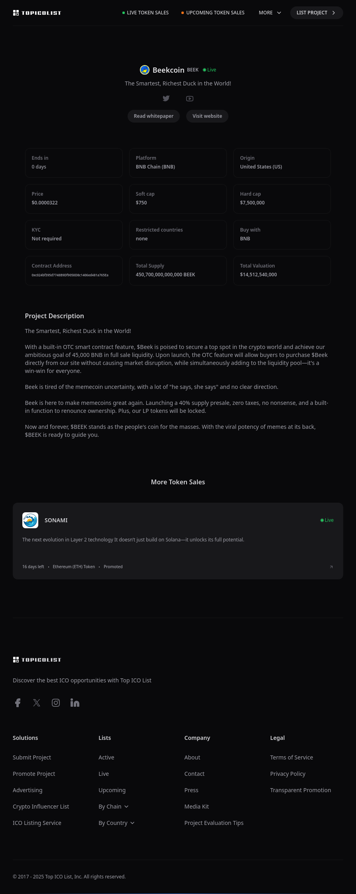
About (193, 757)
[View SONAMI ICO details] (331, 567)
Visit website (207, 116)
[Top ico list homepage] (37, 13)
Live (103, 773)
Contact (195, 773)
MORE (270, 12)
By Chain (114, 806)
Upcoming (112, 790)
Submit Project (32, 757)
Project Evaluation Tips (214, 823)
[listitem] (178, 541)
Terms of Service (291, 757)
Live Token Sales (145, 12)
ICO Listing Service (37, 823)
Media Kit (197, 806)
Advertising (28, 790)
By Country (116, 823)
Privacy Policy (287, 773)
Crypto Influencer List (41, 806)
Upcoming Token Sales (212, 12)
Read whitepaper (154, 116)
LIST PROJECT (317, 12)
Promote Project (34, 773)
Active (106, 757)
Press (192, 790)
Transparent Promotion (300, 790)
